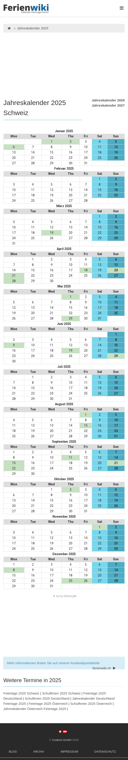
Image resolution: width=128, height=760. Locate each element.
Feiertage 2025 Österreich (48, 703)
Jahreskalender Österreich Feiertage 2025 (34, 709)
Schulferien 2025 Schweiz (61, 693)
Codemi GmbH (61, 740)
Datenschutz (105, 751)
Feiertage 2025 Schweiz (21, 693)
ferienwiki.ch (104, 668)
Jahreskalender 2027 (108, 105)
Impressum (69, 751)
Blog (13, 751)
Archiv (38, 751)
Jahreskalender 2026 (108, 100)
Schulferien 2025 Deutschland (47, 698)
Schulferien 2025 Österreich (91, 703)
